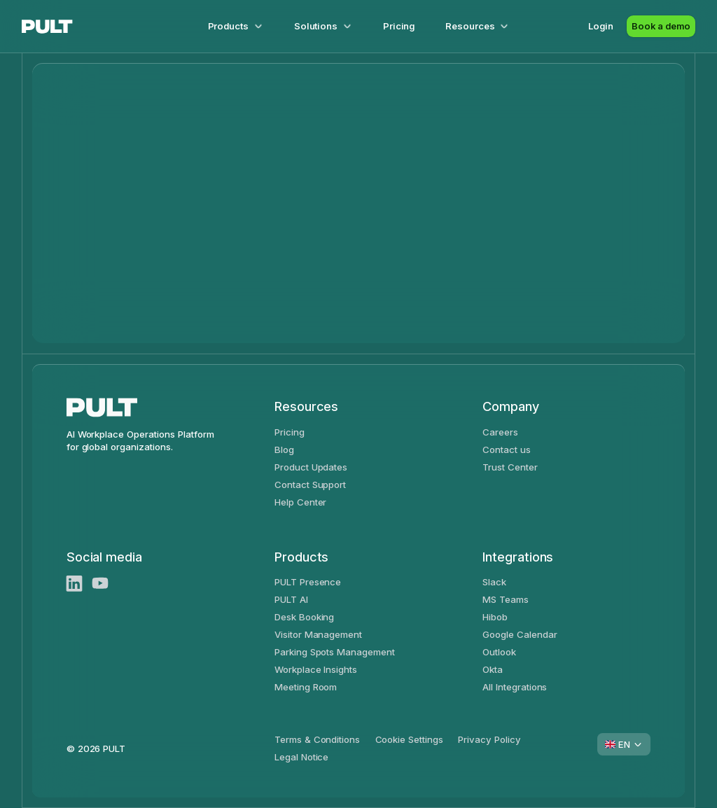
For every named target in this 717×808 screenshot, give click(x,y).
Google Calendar (519, 634)
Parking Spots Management (334, 651)
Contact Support (310, 484)
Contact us (506, 449)
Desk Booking (304, 616)
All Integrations (514, 686)
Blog (284, 449)
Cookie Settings (409, 739)
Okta (492, 669)
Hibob (495, 616)
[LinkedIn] (75, 584)
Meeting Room (305, 686)
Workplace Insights (315, 669)
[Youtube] (100, 584)
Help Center (300, 502)
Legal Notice (301, 756)
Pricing (399, 26)
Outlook (499, 651)
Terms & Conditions (317, 739)
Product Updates (311, 467)
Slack (494, 581)
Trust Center (510, 467)
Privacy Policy (489, 739)
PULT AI (291, 599)
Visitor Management (318, 634)
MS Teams (505, 599)
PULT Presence (308, 581)
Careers (500, 432)
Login (600, 26)
